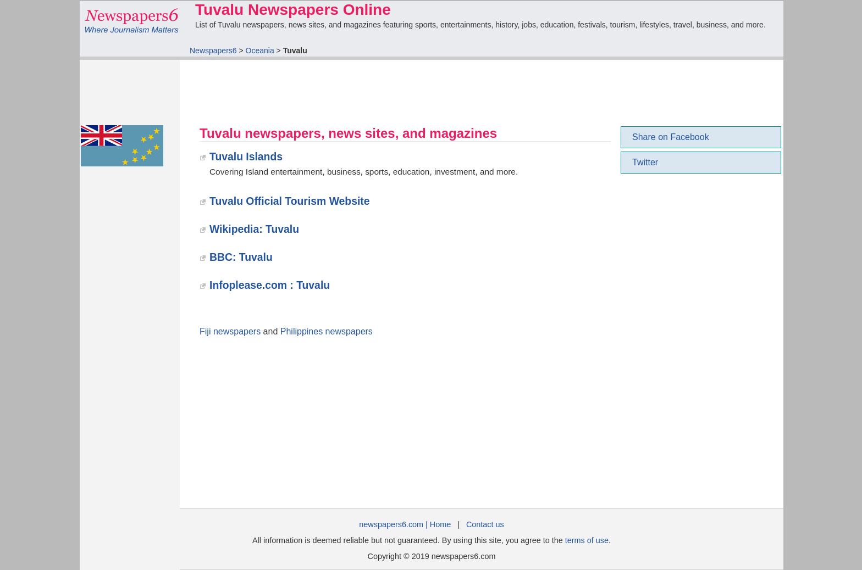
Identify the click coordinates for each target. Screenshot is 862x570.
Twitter (645, 162)
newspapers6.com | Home (405, 524)
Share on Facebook (670, 137)
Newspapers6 (213, 50)
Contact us (485, 524)
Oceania (260, 50)
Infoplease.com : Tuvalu (269, 285)
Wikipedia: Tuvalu (254, 229)
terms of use (587, 540)
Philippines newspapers (326, 331)
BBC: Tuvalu (241, 257)
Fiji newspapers (230, 331)
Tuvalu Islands (246, 156)
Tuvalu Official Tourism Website (289, 201)
